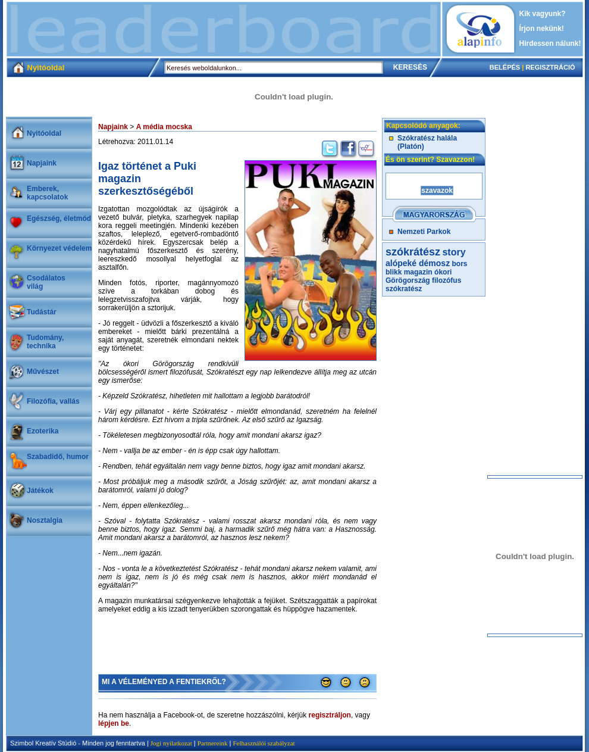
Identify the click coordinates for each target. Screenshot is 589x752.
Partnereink (213, 743)
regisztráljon (330, 715)
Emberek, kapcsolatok (47, 193)
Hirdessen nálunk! (550, 43)
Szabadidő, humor (58, 457)
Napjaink (42, 163)
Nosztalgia (44, 520)
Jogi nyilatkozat (171, 743)
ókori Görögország (419, 276)
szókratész (404, 289)
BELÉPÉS (505, 67)
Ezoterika (42, 431)
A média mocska (164, 127)
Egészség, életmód (59, 218)
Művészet (43, 371)
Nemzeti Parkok (423, 231)
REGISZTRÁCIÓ (550, 67)
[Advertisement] (223, 29)
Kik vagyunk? (542, 14)
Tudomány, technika (45, 341)
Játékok (40, 490)
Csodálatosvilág (46, 282)
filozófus (446, 280)
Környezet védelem (59, 248)
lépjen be (113, 723)
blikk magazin (409, 272)
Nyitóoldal (44, 133)
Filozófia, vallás (53, 401)
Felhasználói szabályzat (263, 743)
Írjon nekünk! (541, 28)
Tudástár (42, 312)
